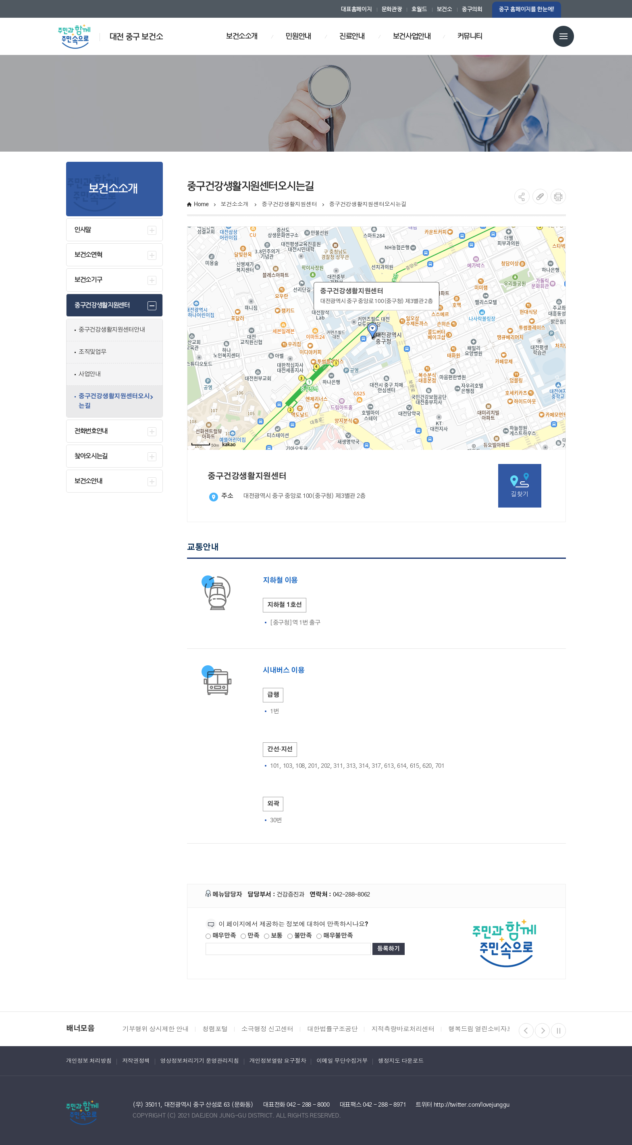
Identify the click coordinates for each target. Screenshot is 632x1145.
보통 (273, 936)
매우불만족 (334, 936)
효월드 (419, 9)
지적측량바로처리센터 (402, 1029)
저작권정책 (136, 1060)
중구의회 (472, 9)
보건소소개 (235, 204)
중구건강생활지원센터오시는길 (368, 204)
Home (201, 204)
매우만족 (221, 936)
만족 (250, 936)
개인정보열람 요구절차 (277, 1060)
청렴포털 (215, 1029)
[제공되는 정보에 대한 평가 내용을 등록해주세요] (288, 949)
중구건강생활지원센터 (289, 204)
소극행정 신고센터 (267, 1029)
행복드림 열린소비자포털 (483, 1029)
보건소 (444, 9)
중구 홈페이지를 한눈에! (526, 9)
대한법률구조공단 (332, 1029)
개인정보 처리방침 (89, 1060)
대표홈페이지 (356, 9)
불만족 (299, 936)
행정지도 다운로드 (401, 1060)
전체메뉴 (563, 36)
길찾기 (519, 485)
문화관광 (392, 9)
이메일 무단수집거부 (342, 1060)
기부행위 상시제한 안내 (156, 1029)
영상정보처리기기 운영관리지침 (199, 1060)
